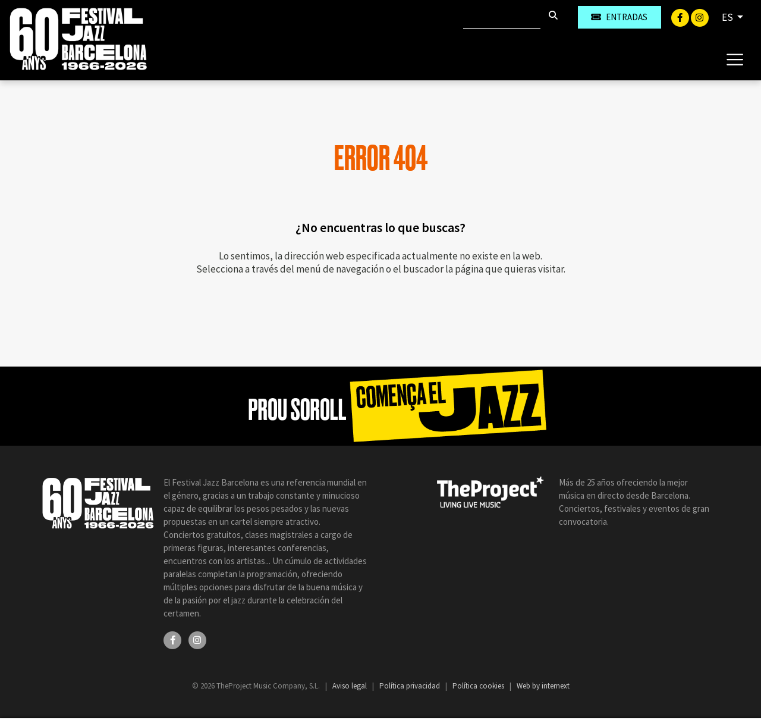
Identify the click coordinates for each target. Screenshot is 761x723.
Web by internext (543, 686)
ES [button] (728, 17)
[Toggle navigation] (734, 58)
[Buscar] (501, 17)
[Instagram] (700, 16)
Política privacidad (410, 686)
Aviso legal (350, 686)
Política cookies (479, 686)
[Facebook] (681, 16)
